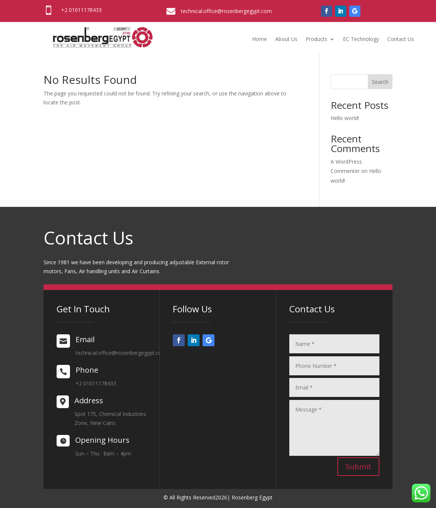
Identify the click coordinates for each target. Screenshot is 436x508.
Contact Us (400, 39)
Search (380, 81)
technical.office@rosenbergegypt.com (226, 11)
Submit (358, 466)
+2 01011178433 (81, 9)
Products (316, 39)
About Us (286, 39)
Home (259, 39)
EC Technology (361, 39)
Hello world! (345, 118)
